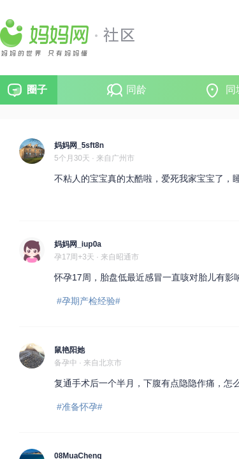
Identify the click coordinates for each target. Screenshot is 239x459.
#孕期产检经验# (88, 301)
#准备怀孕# (80, 407)
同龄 (136, 89)
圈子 (37, 89)
